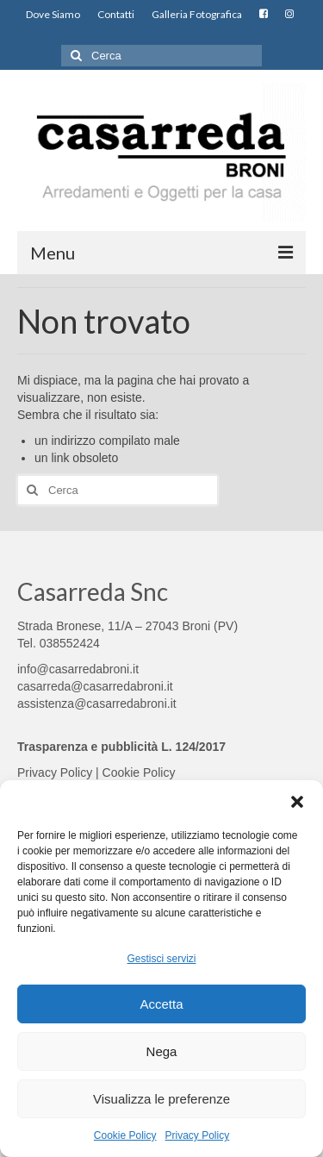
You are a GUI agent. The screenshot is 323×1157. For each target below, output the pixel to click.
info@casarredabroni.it (78, 669)
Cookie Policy (125, 1135)
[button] (297, 801)
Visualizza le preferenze (161, 1098)
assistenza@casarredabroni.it (97, 703)
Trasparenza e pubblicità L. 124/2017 (121, 747)
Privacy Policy (197, 1135)
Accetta (161, 1004)
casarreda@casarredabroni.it (95, 686)
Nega (161, 1051)
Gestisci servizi (161, 959)
